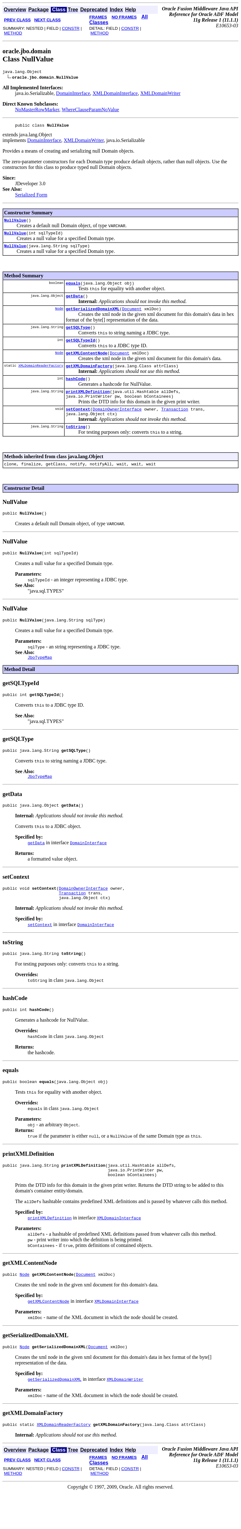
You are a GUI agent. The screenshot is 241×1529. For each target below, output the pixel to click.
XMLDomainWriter (160, 94)
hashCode (75, 391)
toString (75, 443)
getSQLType (78, 335)
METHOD (13, 33)
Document (132, 316)
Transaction (174, 424)
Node (59, 315)
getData (74, 302)
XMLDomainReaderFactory (40, 376)
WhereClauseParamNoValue (90, 110)
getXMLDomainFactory (89, 377)
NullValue (15, 223)
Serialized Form (31, 196)
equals (73, 288)
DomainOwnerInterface (117, 424)
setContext (78, 424)
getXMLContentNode (86, 363)
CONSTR (70, 28)
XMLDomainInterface (115, 94)
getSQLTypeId (80, 349)
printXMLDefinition (88, 404)
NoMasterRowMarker (37, 110)
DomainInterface (73, 94)
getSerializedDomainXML (93, 316)
